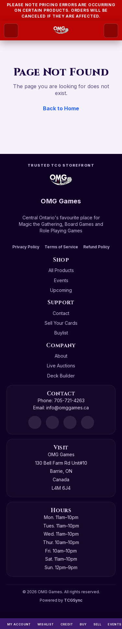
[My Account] (19, 624)
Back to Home (61, 108)
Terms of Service (61, 246)
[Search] (111, 30)
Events (61, 280)
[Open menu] (11, 30)
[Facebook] (52, 422)
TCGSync (73, 600)
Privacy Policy (25, 246)
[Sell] (97, 624)
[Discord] (34, 422)
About (61, 356)
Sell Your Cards (61, 323)
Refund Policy (96, 246)
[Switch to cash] (66, 624)
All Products (61, 270)
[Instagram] (69, 422)
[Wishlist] (45, 624)
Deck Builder (61, 375)
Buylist (61, 332)
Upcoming (61, 290)
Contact (61, 313)
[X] (87, 422)
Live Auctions (61, 365)
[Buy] (83, 624)
